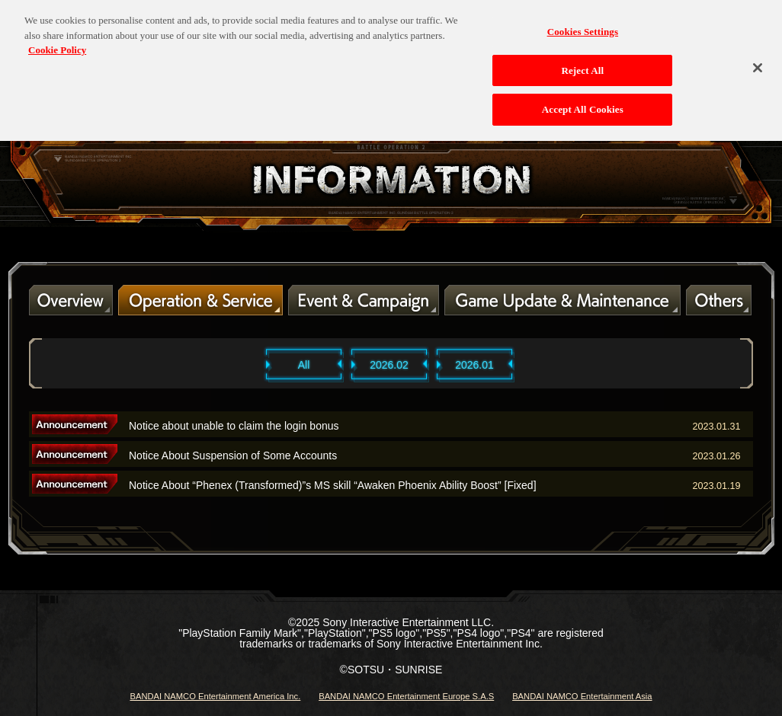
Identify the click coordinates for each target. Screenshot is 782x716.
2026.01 (474, 365)
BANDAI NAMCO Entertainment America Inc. (215, 696)
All (304, 365)
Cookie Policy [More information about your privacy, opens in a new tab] (57, 42)
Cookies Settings (582, 24)
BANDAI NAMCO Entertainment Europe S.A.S (406, 696)
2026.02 (389, 365)
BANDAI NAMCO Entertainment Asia (582, 696)
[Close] (757, 60)
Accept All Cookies (582, 101)
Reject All (582, 63)
